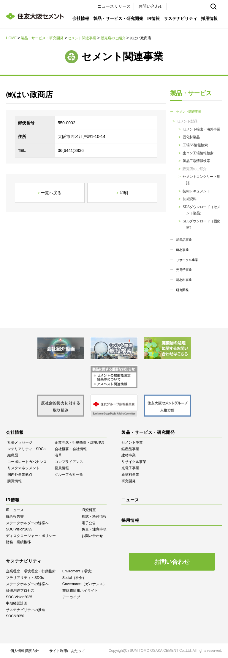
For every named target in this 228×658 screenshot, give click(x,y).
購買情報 (14, 481)
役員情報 (62, 468)
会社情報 (80, 18)
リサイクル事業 (187, 260)
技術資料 (189, 199)
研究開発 (182, 290)
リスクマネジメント (23, 468)
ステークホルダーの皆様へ (27, 523)
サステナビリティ (180, 18)
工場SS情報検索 (195, 145)
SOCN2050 (15, 616)
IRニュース (15, 510)
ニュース (130, 499)
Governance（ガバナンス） (84, 584)
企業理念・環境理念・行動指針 (31, 571)
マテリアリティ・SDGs (26, 449)
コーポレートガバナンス (27, 462)
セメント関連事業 (82, 38)
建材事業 (182, 250)
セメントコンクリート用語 (201, 180)
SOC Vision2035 (19, 529)
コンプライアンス (69, 462)
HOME (11, 38)
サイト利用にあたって (67, 651)
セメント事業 (132, 442)
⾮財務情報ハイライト (80, 590)
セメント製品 (187, 121)
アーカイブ (71, 597)
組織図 (12, 455)
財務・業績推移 (18, 542)
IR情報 (153, 18)
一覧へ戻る (51, 192)
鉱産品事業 (184, 239)
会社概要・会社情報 (71, 449)
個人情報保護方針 (24, 651)
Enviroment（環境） (78, 571)
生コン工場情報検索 (198, 153)
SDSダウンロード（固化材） (201, 224)
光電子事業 (184, 269)
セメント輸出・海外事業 (201, 129)
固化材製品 (191, 137)
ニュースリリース (114, 6)
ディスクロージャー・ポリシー (31, 536)
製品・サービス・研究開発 (118, 18)
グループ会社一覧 (69, 474)
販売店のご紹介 (113, 38)
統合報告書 (15, 516)
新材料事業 (184, 280)
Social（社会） (74, 578)
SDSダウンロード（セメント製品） (201, 210)
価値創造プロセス (20, 590)
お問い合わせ (150, 6)
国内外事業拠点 (19, 474)
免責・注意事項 (94, 529)
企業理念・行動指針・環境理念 (79, 442)
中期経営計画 (16, 603)
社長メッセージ (19, 442)
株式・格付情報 (94, 516)
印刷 (124, 192)
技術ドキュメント (196, 191)
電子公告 (89, 523)
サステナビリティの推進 (25, 610)
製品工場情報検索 (196, 161)
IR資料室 (89, 510)
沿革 (58, 455)
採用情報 (209, 18)
